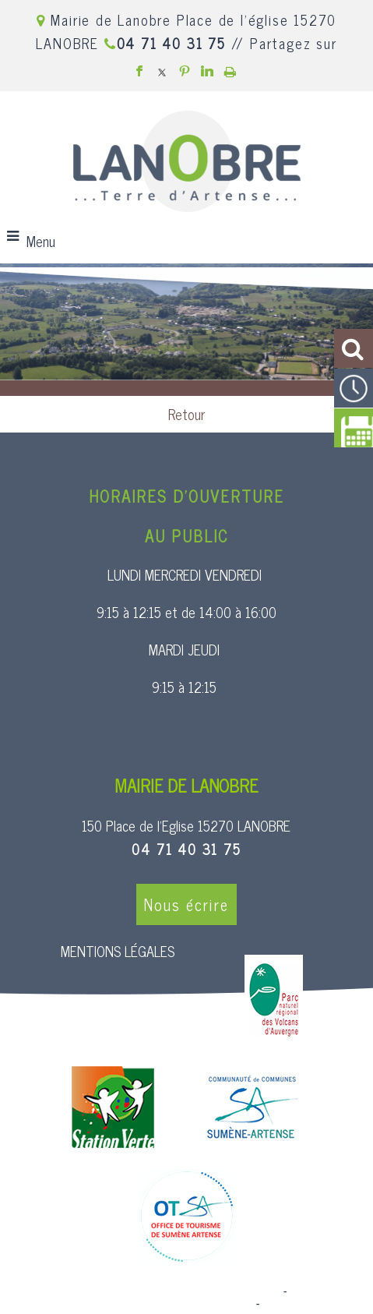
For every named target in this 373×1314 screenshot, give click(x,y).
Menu (40, 241)
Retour (186, 414)
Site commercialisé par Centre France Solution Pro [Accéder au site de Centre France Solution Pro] (154, 1291)
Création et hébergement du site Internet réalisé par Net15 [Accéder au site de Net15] (183, 1297)
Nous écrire (186, 904)
